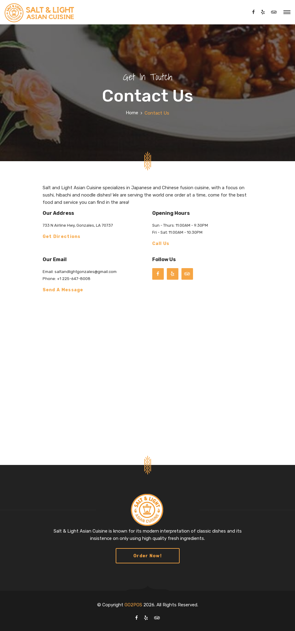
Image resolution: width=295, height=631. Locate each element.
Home (132, 112)
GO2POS (133, 605)
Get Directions (62, 237)
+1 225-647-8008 (73, 278)
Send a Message (63, 290)
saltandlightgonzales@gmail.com (85, 271)
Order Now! (147, 555)
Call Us (161, 244)
